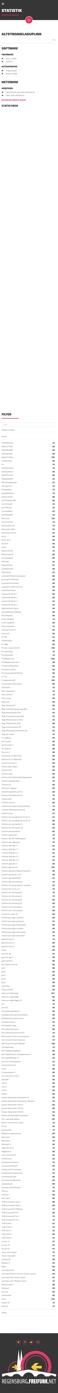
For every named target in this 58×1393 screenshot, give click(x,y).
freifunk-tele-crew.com (11, 889)
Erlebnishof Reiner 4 (9, 605)
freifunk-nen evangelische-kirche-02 (16, 821)
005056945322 (8, 443)
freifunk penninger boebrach (13, 918)
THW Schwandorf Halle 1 (11, 1202)
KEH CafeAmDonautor (10, 1029)
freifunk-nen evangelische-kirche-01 (16, 817)
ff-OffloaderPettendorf (10, 662)
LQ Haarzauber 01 (8, 1072)
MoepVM (5, 1080)
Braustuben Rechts (9, 533)
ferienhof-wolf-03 (9, 630)
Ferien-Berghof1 (8, 619)
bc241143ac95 (7, 504)
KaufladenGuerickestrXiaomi (13, 1018)
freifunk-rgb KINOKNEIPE (11, 878)
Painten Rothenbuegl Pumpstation (15, 1115)
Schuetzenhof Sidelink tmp (12, 1173)
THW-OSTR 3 (7, 1238)
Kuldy (4, 1069)
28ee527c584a (7, 457)
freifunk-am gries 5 (9, 763)
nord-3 (4, 1087)
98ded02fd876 (7, 479)
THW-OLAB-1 (7, 1223)
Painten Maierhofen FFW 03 (12, 1112)
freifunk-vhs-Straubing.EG (12, 896)
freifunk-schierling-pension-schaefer (16, 885)
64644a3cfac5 (7, 472)
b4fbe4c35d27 (7, 497)
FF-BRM (5, 644)
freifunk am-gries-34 (10, 914)
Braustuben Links (8, 526)
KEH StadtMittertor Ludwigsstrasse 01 (16, 1054)
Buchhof (5, 544)
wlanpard (5, 1288)
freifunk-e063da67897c (11, 781)
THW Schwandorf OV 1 (10, 1213)
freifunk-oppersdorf (9, 835)
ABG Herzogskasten (9, 482)
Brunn (4, 536)
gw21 (4, 975)
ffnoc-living (6, 698)
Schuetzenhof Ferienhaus (11, 1169)
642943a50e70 (7, 468)
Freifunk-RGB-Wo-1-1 (10, 846)
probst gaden (7, 1130)
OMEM (4, 1094)
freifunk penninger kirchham (13, 928)
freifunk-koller (7, 813)
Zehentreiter (6, 1295)
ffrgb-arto (5, 702)
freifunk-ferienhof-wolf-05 (12, 795)
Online (4, 437)
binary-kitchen (7, 522)
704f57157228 (7, 475)
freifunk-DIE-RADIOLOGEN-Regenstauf (17, 777)
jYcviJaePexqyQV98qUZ (10, 1011)
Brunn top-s (6, 540)
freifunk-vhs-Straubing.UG (12, 907)
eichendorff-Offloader (10, 580)
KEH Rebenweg (7, 1047)
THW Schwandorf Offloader (12, 1209)
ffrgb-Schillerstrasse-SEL (11, 727)
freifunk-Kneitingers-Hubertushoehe (16, 806)
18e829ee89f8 (7, 450)
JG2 (3, 1004)
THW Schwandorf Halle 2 (11, 1205)
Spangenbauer (7, 1184)
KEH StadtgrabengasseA (11, 1051)
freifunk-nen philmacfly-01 (12, 824)
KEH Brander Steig (9, 1026)
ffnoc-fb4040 (7, 695)
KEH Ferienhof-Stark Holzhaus (13, 1040)
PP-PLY (4, 1126)
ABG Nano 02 (7, 486)
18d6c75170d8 (7, 447)
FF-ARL (4, 637)
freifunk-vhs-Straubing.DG (12, 892)
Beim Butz (6, 518)
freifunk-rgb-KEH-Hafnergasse (14, 839)
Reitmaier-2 (6, 1141)
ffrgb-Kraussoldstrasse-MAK (13, 716)
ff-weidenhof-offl (8, 680)
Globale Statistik (8, 430)
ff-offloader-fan (8, 659)
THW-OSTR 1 (6, 1231)
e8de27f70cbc (7, 565)
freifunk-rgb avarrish (10, 867)
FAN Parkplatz (7, 616)
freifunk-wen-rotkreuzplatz (12, 910)
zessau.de (5, 1303)
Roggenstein (6, 1151)
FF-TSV (4, 677)
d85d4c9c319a (7, 551)
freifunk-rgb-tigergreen (11, 842)
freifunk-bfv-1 (7, 770)
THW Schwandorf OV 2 (10, 1216)
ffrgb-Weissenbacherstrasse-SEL (15, 731)
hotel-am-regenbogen (10, 997)
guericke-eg (6, 954)
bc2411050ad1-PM (9, 500)
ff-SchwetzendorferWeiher (12, 673)
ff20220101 (6, 687)
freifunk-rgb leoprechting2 (12, 882)
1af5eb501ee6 (7, 454)
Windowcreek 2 (8, 1285)
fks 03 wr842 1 (7, 745)
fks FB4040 (6, 749)
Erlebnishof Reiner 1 (9, 594)
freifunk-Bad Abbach (10, 767)
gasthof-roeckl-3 (8, 946)
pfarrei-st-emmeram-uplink (12, 1123)
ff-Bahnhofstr (7, 641)
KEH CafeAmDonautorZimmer (13, 1033)
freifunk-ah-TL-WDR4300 (12, 759)
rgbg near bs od (8, 1148)
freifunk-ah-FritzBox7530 (11, 756)
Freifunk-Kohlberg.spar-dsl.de (13, 810)
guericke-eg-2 (7, 957)
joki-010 (5, 1008)
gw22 (4, 979)
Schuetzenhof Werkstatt (11, 1180)
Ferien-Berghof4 (8, 626)
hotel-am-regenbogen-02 (12, 1000)
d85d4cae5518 (7, 554)
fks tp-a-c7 (6, 752)
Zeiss (4, 1299)
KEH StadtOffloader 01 (10, 1058)
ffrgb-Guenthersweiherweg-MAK (14, 709)
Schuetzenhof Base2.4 (10, 1162)
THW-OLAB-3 (7, 1227)
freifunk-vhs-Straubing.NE (12, 900)
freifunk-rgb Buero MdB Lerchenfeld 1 (16, 871)
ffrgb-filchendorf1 (8, 705)
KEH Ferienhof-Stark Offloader (13, 1044)
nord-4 (4, 1090)
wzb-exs (5, 1292)
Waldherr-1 (6, 1263)
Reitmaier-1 (6, 1137)
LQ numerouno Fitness (10, 1076)
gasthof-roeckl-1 (8, 939)
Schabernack (7, 1159)
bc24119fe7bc (7, 508)
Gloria (4, 950)
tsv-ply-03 (6, 1245)
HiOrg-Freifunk (7, 990)
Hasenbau (5, 986)
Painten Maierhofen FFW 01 (12, 1105)
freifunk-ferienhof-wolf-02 (12, 792)
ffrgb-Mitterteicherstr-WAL (12, 720)
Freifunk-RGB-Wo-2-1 (10, 853)
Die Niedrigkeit (7, 558)
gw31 (4, 982)
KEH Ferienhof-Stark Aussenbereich (15, 1036)
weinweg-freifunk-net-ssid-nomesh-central (19, 1274)
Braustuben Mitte (8, 529)
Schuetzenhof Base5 (10, 1166)
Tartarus (5, 1191)
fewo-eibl (5, 634)
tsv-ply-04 (6, 1249)
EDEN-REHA (6, 572)
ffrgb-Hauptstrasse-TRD (11, 713)
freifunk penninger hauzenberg (14, 925)
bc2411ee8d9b (7, 515)
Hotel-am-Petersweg (10, 993)
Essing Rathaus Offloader (11, 612)
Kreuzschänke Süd (9, 1065)
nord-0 (4, 1083)
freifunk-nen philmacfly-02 (12, 828)
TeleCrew (5, 1195)
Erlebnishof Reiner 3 (9, 601)
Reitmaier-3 (6, 1144)
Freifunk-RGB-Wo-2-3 (10, 860)
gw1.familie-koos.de (9, 964)
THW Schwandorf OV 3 (10, 1220)
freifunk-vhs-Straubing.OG (12, 903)
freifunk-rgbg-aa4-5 (9, 864)
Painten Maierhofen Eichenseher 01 (15, 1097)
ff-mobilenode (7, 655)
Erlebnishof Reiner (9, 590)
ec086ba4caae (7, 569)
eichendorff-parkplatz (10, 583)
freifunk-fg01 (7, 799)
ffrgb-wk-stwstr (8, 734)
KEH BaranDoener (8, 1022)
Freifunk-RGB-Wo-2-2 (10, 857)
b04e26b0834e (8, 493)
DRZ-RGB (5, 562)
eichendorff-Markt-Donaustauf (14, 576)
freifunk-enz (6, 785)
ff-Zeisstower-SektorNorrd (12, 684)
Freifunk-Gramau (8, 803)
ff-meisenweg (7, 652)
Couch (4, 547)
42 (3, 464)
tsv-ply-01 (6, 1241)
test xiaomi (6, 1198)
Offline (4, 1313)
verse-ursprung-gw (9, 1252)
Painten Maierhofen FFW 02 (12, 1108)
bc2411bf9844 (7, 511)
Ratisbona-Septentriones (11, 1133)
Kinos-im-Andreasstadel (11, 1062)
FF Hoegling (6, 738)
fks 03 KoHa (6, 741)
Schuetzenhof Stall (9, 1177)
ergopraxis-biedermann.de (12, 587)
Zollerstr (5, 1306)
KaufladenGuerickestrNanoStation (15, 1015)
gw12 (4, 972)
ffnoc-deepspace (8, 691)
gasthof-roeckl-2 (8, 943)
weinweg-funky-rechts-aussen (14, 1277)
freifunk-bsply (7, 774)
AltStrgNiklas (7, 490)
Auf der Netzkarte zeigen (14, 100)
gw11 (3, 968)
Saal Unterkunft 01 (9, 1155)
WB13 (4, 1267)
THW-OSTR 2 (7, 1234)
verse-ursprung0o (9, 1256)
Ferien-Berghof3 (8, 623)
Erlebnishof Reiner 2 (9, 598)
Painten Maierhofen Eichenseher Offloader (18, 1101)
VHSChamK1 (6, 1259)
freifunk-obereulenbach (11, 831)
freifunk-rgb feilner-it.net (11, 875)
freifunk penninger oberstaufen (14, 932)
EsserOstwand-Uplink (10, 608)
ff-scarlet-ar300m (9, 670)
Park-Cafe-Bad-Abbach (11, 1119)
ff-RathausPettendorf (10, 666)
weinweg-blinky (8, 1270)
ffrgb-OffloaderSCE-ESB (11, 723)
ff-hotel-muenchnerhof (11, 648)
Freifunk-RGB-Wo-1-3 (10, 849)
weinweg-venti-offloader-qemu (14, 1281)
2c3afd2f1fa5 (7, 461)
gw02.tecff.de (7, 961)
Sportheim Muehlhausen (11, 1187)
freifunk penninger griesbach (13, 921)
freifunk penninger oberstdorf (13, 936)
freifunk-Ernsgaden (9, 788)
